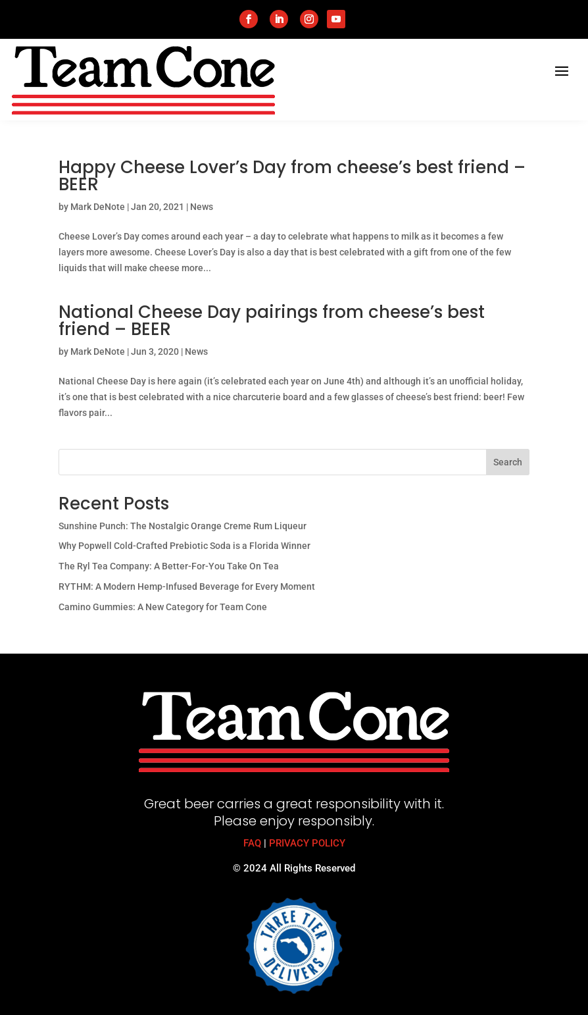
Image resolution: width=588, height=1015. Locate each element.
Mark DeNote (97, 206)
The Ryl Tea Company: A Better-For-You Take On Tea (169, 566)
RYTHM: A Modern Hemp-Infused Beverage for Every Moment (187, 586)
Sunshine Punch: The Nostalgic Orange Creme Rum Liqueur (182, 526)
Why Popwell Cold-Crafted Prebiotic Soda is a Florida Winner (184, 545)
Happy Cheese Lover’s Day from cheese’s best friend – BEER (292, 175)
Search (507, 462)
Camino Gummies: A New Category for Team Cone (163, 607)
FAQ (252, 843)
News (201, 206)
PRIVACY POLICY (307, 843)
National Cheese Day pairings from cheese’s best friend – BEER (272, 320)
